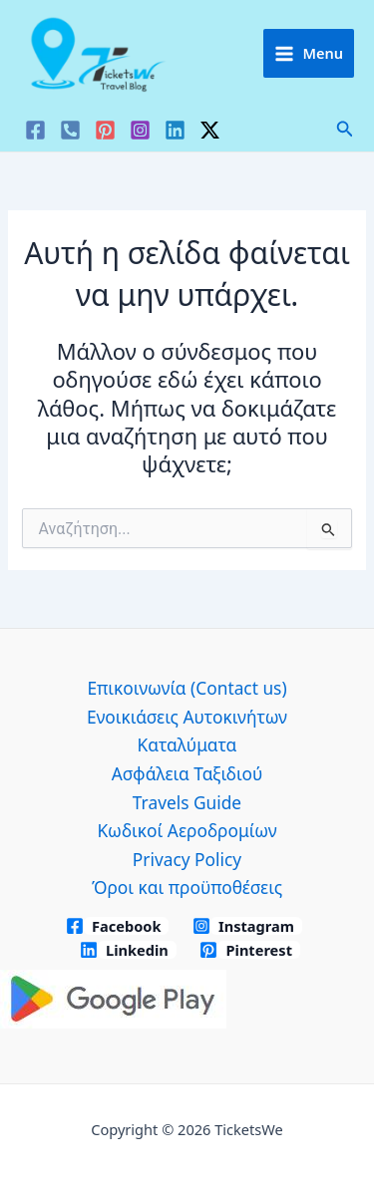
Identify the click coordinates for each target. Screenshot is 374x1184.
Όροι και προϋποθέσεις (187, 887)
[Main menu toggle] (308, 53)
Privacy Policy (187, 859)
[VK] (70, 130)
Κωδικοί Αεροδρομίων (186, 830)
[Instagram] (140, 130)
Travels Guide (187, 802)
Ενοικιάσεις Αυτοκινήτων (187, 717)
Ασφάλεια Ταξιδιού (187, 773)
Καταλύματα (187, 744)
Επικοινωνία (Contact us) (186, 688)
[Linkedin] (175, 130)
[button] (345, 130)
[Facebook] (35, 130)
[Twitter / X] (209, 130)
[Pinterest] (105, 130)
